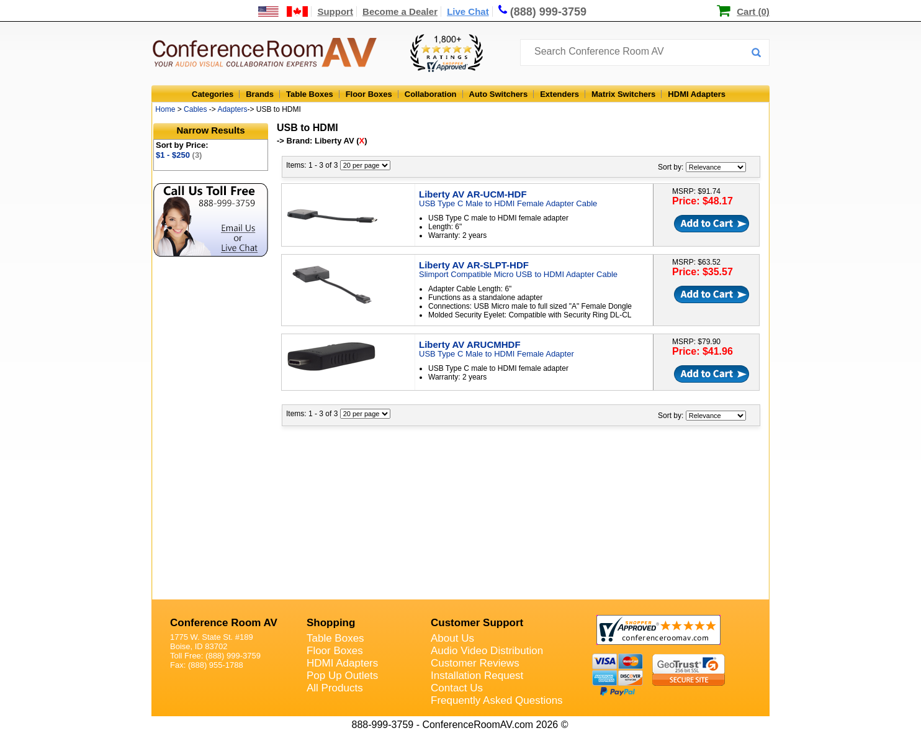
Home (165, 109)
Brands (260, 94)
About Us (452, 638)
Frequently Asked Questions (497, 700)
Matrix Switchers (623, 94)
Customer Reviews (475, 663)
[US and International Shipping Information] (283, 11)
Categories (212, 94)
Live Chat (468, 11)
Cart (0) (753, 11)
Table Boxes (309, 94)
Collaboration (431, 94)
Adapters (232, 109)
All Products (335, 688)
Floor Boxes (369, 94)
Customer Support (477, 623)
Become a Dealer (400, 11)
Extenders (559, 94)
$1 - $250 (179, 155)
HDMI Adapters (697, 94)
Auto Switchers (498, 94)
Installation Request (477, 675)
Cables (195, 109)
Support (335, 11)
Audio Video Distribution (487, 651)
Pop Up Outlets (342, 675)
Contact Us (457, 688)
